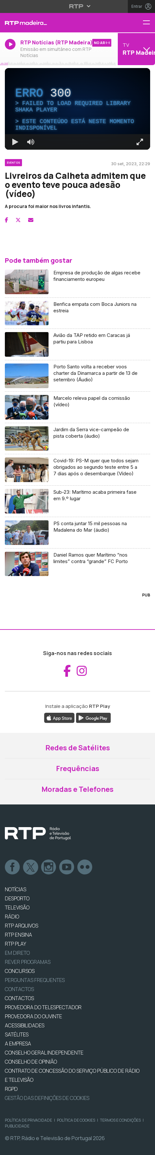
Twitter (31, 867)
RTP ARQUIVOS (21, 925)
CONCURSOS (20, 971)
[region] (77, 109)
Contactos (19, 989)
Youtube (67, 867)
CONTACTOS (19, 998)
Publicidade (17, 1126)
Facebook (12, 867)
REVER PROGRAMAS (27, 961)
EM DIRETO (17, 952)
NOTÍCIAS (15, 889)
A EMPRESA (18, 1043)
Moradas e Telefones (77, 789)
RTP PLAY (15, 943)
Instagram (49, 867)
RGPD (11, 1088)
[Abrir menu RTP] (77, 6)
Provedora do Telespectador (43, 1007)
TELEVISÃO (17, 907)
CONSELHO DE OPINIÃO (31, 1061)
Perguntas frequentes (35, 980)
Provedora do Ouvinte (33, 1016)
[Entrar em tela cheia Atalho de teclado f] (140, 142)
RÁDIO (12, 916)
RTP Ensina (18, 934)
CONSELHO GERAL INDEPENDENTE (44, 1052)
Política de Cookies (76, 1120)
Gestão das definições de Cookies (47, 1098)
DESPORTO (17, 898)
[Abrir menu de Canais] (135, 48)
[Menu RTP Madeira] (149, 23)
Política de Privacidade (28, 1120)
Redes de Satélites (77, 748)
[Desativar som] (31, 142)
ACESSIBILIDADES (24, 1025)
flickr (85, 867)
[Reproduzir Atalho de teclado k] (15, 142)
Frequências (77, 768)
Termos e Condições (120, 1120)
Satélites (16, 1034)
